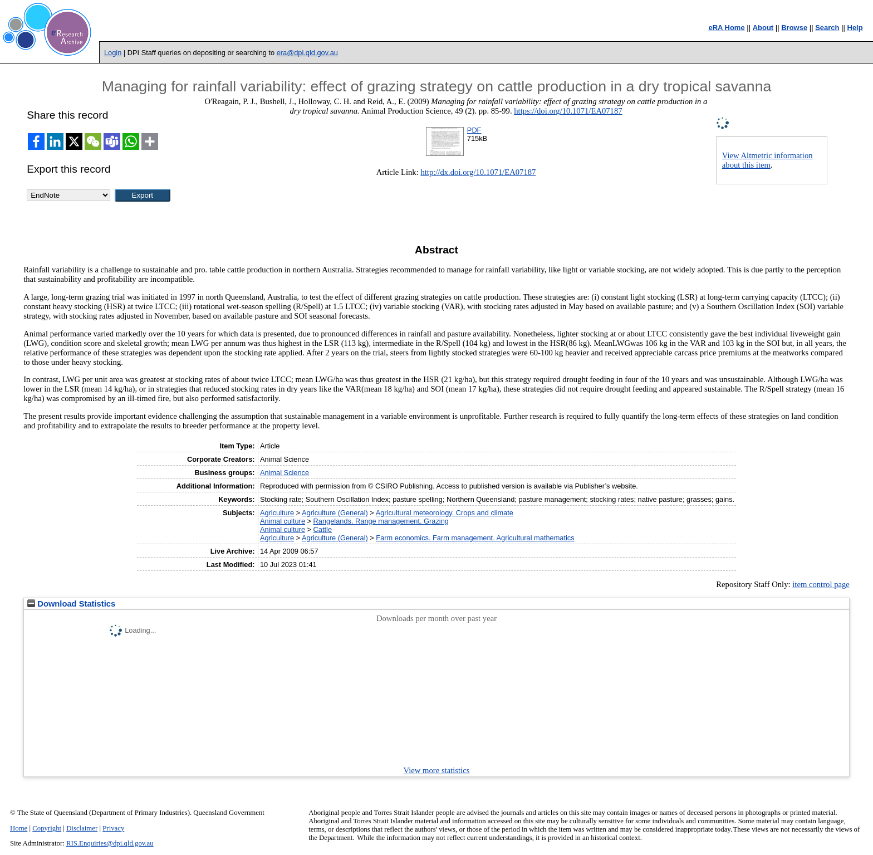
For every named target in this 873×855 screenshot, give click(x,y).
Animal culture (282, 521)
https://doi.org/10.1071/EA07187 (568, 110)
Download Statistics (71, 603)
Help (855, 27)
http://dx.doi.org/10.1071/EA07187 (478, 172)
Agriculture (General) (335, 513)
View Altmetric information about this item (767, 160)
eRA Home (726, 27)
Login (112, 52)
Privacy (113, 828)
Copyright (46, 828)
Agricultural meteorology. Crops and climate (444, 513)
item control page (821, 584)
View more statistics (437, 770)
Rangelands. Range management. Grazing (381, 521)
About (763, 27)
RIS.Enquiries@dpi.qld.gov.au (110, 843)
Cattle (322, 529)
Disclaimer (81, 828)
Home (18, 828)
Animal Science (284, 472)
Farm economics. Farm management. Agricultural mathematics (475, 538)
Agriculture (277, 513)
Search (827, 27)
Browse (794, 27)
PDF (474, 130)
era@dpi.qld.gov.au (307, 52)
